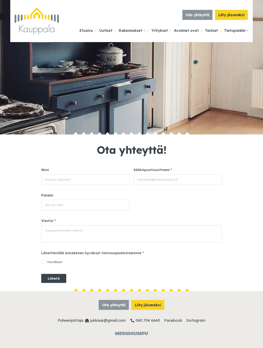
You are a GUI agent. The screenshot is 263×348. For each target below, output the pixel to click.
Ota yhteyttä (197, 15)
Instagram (195, 320)
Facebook (173, 320)
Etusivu (86, 30)
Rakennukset (130, 30)
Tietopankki (234, 30)
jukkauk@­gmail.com (108, 320)
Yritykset (159, 30)
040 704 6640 (148, 320)
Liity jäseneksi (231, 15)
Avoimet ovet (186, 30)
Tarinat (211, 30)
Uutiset (105, 30)
